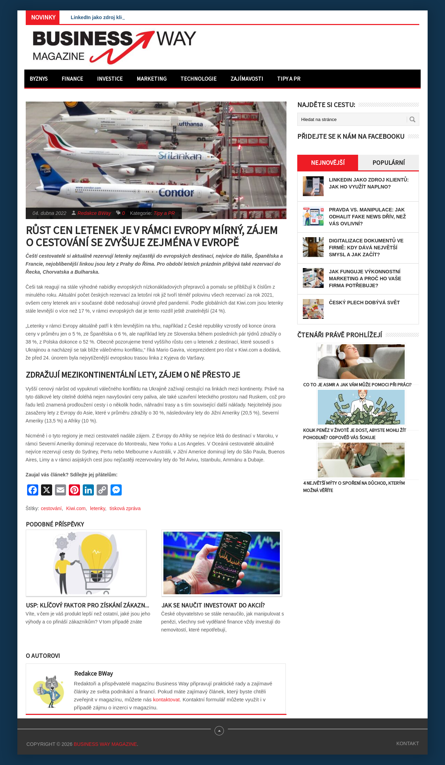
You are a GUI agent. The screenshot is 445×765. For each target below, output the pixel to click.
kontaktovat (166, 699)
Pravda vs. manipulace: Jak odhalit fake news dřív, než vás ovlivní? (367, 216)
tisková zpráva (125, 508)
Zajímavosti (246, 78)
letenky (97, 508)
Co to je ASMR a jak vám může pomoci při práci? (357, 384)
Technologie (198, 78)
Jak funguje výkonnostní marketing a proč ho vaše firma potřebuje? (365, 278)
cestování (51, 508)
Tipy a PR (288, 78)
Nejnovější (328, 163)
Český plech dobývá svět (364, 302)
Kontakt (407, 743)
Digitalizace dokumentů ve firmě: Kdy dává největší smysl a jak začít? (366, 247)
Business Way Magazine (105, 744)
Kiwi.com (76, 508)
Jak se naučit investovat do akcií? (213, 605)
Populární (388, 163)
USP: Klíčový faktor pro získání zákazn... (87, 605)
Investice (110, 78)
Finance (72, 78)
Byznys (39, 78)
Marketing (152, 78)
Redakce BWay (94, 213)
